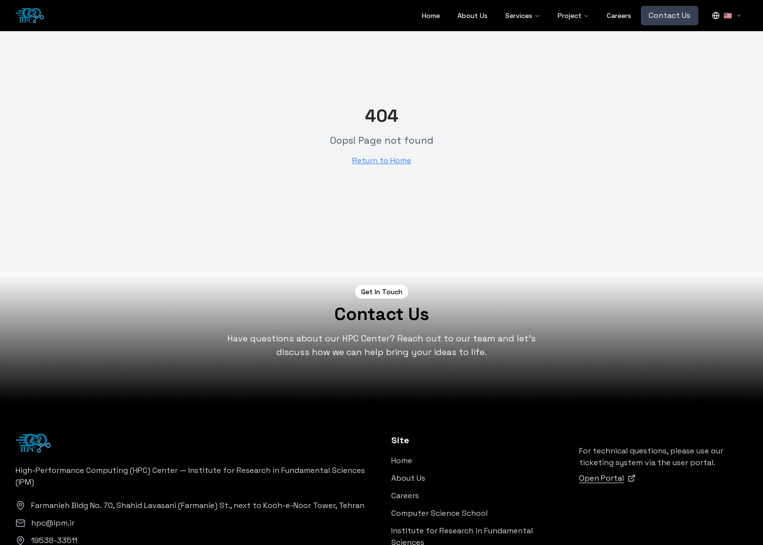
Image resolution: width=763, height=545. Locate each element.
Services (522, 15)
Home (431, 15)
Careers (619, 15)
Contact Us (669, 15)
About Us (472, 15)
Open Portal (607, 478)
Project (573, 15)
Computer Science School (439, 513)
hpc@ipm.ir (52, 523)
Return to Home (381, 160)
